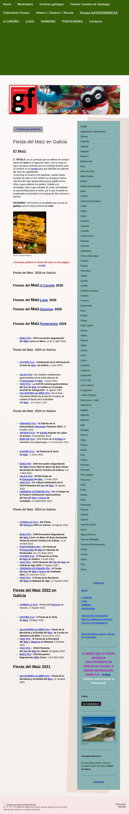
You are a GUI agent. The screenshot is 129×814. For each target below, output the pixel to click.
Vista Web (122, 806)
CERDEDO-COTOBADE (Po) (35, 491)
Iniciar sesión (120, 804)
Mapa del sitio (30, 804)
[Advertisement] (64, 50)
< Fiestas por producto (28, 129)
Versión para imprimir (13, 804)
